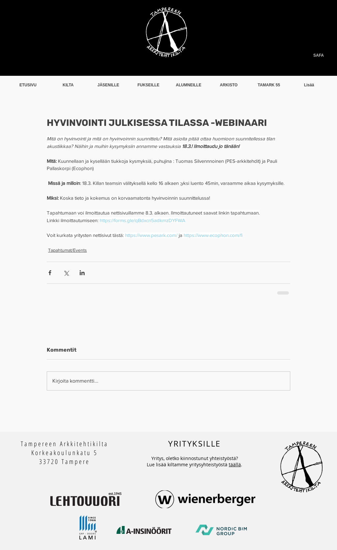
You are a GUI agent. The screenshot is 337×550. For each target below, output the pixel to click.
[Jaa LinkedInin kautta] (82, 273)
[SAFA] (300, 55)
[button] (68, 85)
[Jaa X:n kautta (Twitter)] (66, 273)
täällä (235, 464)
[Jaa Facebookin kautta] (50, 273)
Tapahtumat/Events (67, 250)
